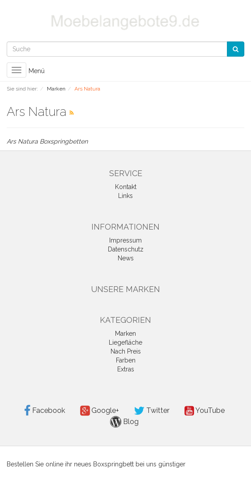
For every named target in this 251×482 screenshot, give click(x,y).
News (126, 258)
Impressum (125, 240)
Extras (125, 369)
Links (125, 195)
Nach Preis (126, 351)
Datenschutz (126, 249)
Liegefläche (125, 342)
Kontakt (125, 186)
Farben (126, 360)
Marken (125, 333)
